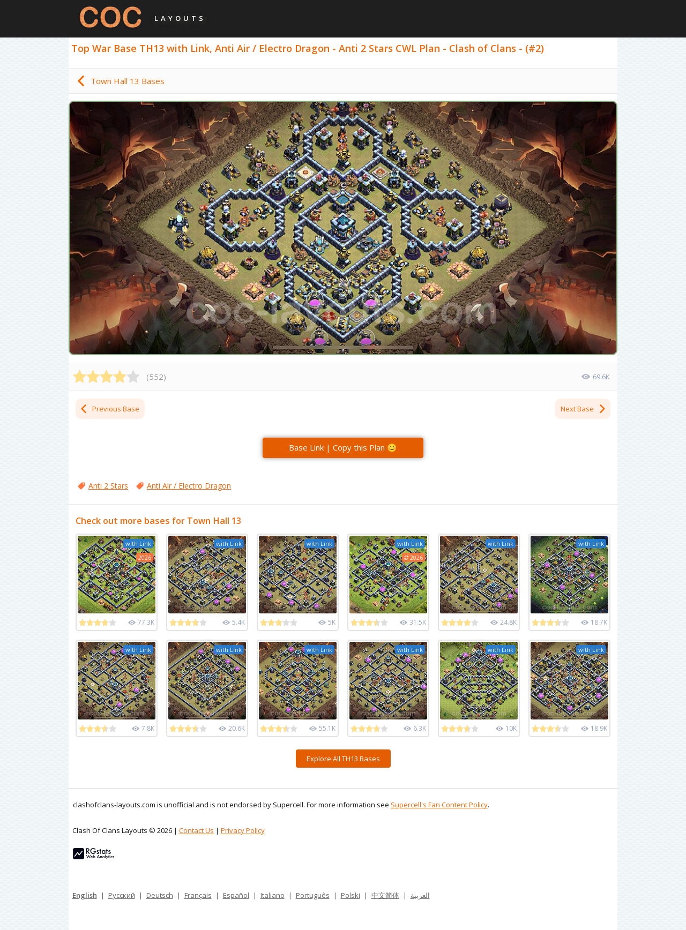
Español (236, 895)
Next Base (584, 409)
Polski (350, 895)
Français (198, 895)
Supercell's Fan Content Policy (439, 804)
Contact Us (196, 830)
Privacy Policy (243, 830)
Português (313, 895)
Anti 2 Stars (108, 486)
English (84, 895)
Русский (121, 895)
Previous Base (109, 409)
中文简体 (385, 895)
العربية (420, 895)
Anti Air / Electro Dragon (189, 486)
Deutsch (159, 895)
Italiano (272, 895)
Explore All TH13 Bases (343, 758)
